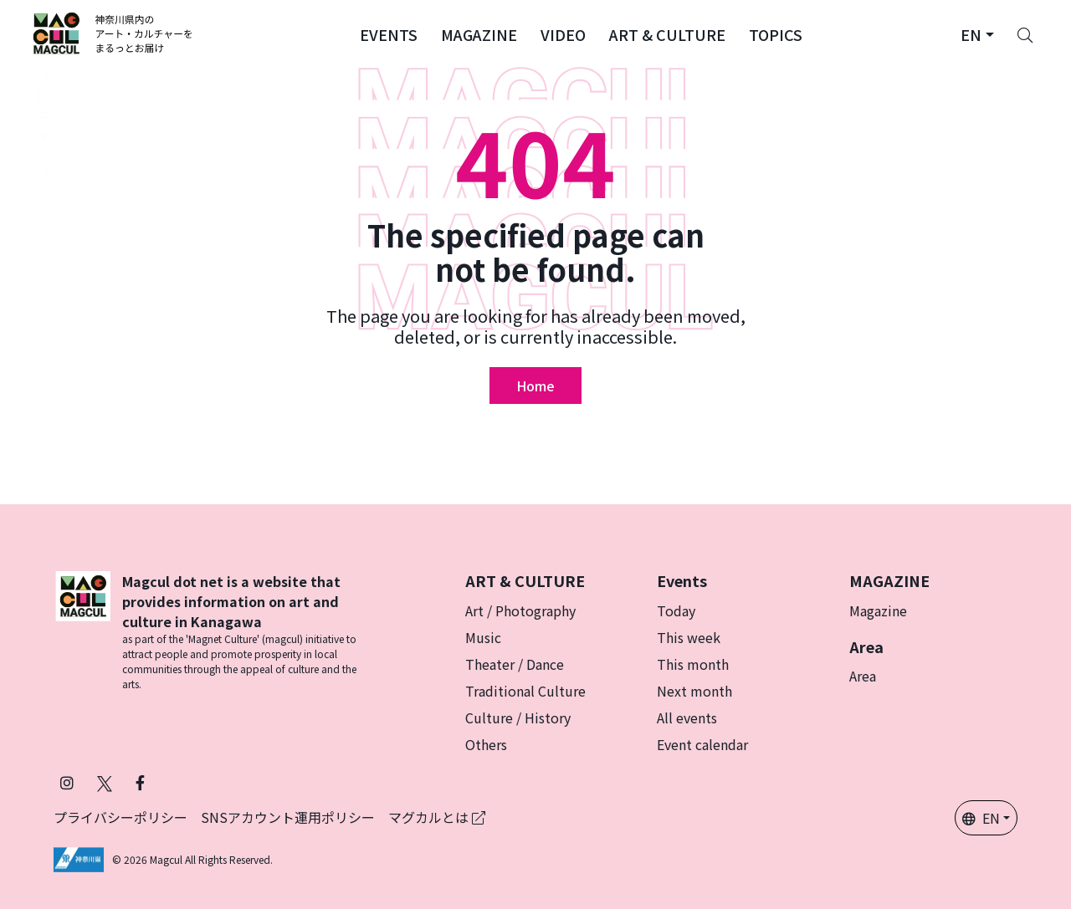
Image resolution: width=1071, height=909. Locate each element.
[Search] (1025, 33)
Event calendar (702, 744)
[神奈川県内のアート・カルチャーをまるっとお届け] (113, 33)
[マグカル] (83, 631)
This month (693, 664)
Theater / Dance (514, 664)
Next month (694, 691)
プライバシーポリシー (120, 817)
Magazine (878, 610)
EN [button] (981, 818)
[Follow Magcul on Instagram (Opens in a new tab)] (67, 782)
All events (687, 717)
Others (486, 744)
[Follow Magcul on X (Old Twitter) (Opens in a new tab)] (104, 782)
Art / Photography (520, 610)
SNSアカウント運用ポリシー (288, 817)
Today (676, 610)
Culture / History (518, 717)
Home (535, 385)
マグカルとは (436, 817)
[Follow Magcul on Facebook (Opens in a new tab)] (140, 782)
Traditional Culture (525, 691)
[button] (388, 33)
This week (688, 637)
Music (483, 637)
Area (862, 676)
